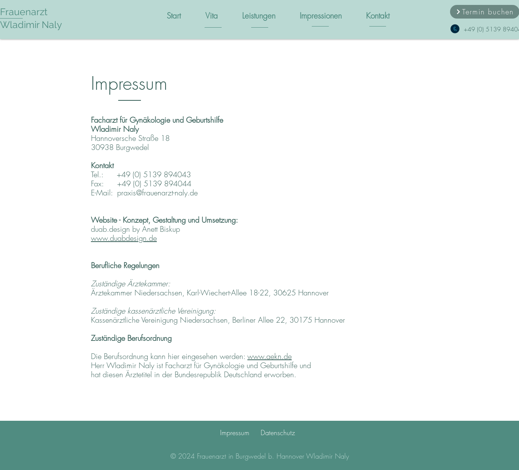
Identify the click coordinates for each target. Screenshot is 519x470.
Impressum (234, 432)
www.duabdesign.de (124, 238)
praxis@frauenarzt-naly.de (157, 192)
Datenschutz (278, 432)
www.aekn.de (269, 356)
